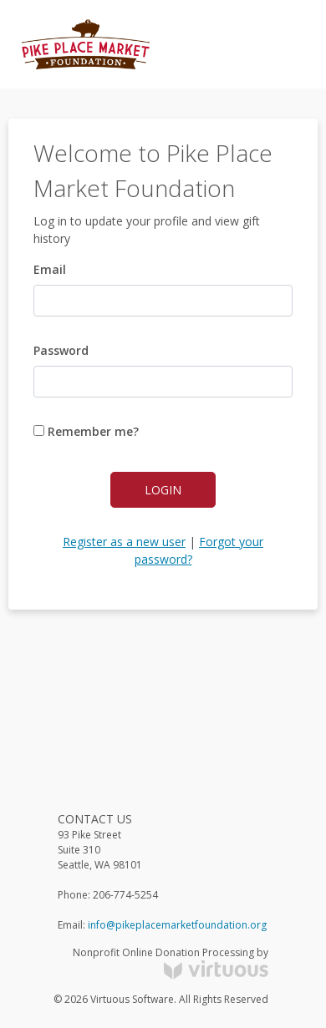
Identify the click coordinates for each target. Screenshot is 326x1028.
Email (49, 269)
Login (163, 490)
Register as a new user (124, 541)
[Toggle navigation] (280, 44)
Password (61, 350)
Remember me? (86, 431)
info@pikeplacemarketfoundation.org (177, 925)
